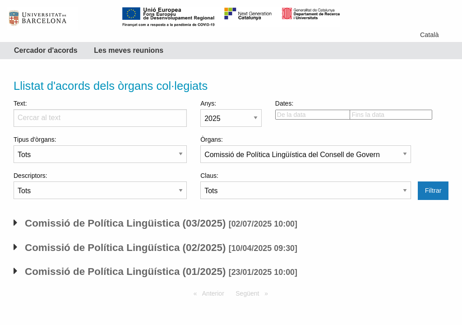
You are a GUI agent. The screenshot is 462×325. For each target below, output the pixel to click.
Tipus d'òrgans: (100, 149)
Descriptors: (100, 185)
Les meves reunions (128, 50)
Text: (100, 113)
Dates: (306, 110)
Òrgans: (305, 149)
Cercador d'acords (46, 50)
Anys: (231, 113)
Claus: (305, 185)
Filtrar (433, 190)
